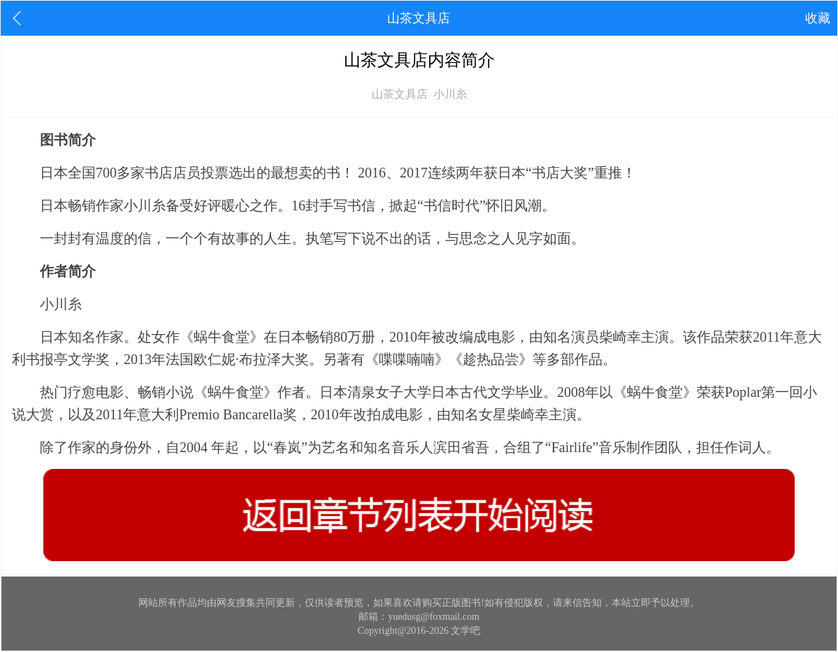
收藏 (817, 18)
